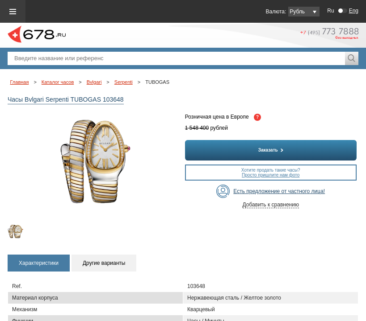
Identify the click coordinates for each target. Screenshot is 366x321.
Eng (353, 11)
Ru (330, 11)
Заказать (270, 150)
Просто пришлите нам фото (270, 175)
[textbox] (176, 58)
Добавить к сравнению (271, 205)
